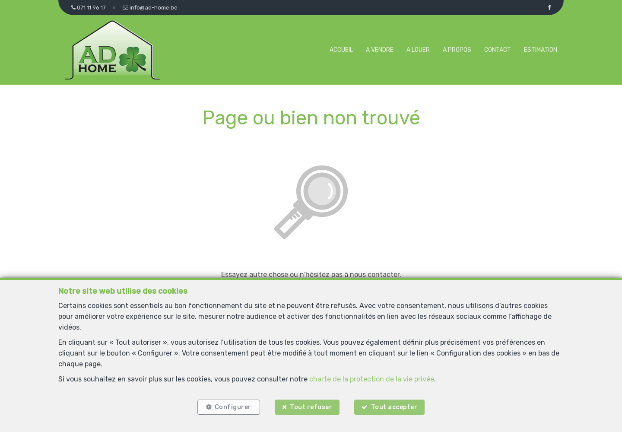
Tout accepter (394, 407)
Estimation (540, 50)
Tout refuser (311, 407)
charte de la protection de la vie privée (371, 379)
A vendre (380, 50)
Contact (497, 50)
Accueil (341, 50)
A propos (457, 50)
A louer (418, 50)
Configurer (233, 407)
